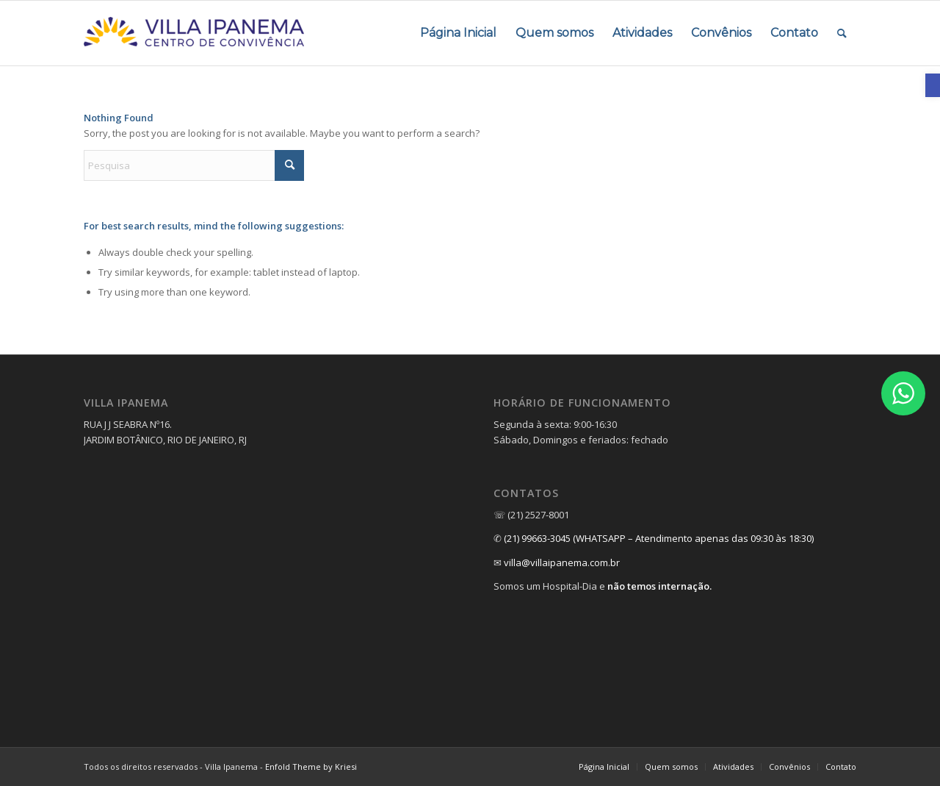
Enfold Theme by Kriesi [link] (311, 766)
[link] (932, 85)
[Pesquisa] (194, 165)
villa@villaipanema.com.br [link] (562, 562)
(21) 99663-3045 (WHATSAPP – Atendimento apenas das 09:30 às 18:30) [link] (659, 538)
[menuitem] (458, 33)
